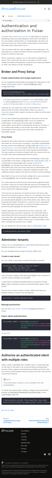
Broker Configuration (33, 104)
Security (24, 446)
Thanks (23, 440)
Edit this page (7, 410)
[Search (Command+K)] (45, 9)
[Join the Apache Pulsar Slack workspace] (45, 455)
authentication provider (20, 36)
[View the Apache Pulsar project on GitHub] (49, 455)
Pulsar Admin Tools (18, 309)
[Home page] (3, 16)
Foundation (25, 431)
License (24, 437)
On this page (7, 20)
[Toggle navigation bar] (49, 8)
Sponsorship (25, 443)
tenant (24, 58)
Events (23, 434)
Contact (24, 451)
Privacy (23, 448)
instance (10, 245)
